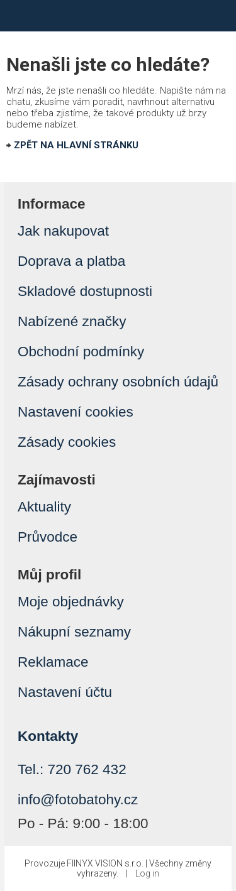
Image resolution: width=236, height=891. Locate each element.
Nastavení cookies (75, 412)
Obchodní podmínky (81, 351)
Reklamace (53, 662)
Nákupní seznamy (74, 632)
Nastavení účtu (65, 692)
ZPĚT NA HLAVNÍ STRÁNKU (76, 145)
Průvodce (47, 537)
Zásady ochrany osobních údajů (118, 382)
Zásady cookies (67, 442)
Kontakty (48, 736)
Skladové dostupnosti (85, 291)
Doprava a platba (71, 261)
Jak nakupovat (63, 231)
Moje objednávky (71, 601)
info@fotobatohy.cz (78, 799)
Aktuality (44, 507)
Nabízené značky (72, 321)
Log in (147, 873)
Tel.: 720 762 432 (72, 769)
